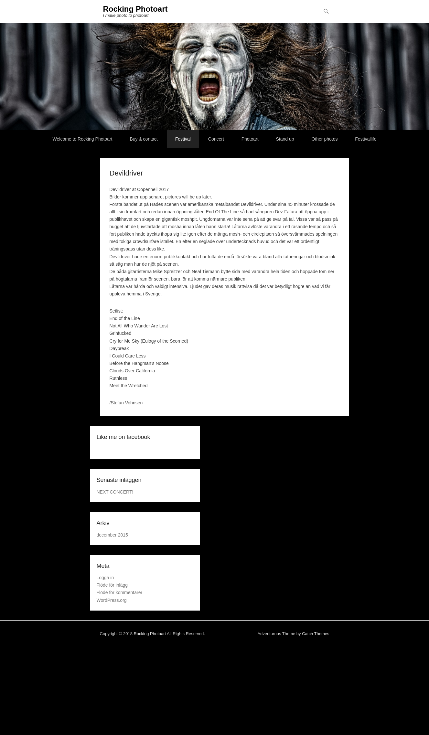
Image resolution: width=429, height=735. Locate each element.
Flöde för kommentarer (120, 592)
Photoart (250, 139)
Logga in (105, 577)
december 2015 (112, 535)
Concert (216, 139)
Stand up (285, 139)
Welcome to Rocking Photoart (83, 139)
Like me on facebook (123, 437)
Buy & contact (143, 139)
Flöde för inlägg (112, 585)
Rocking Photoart (135, 9)
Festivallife (365, 139)
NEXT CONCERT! (115, 492)
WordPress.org (112, 600)
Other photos (324, 139)
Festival (183, 139)
